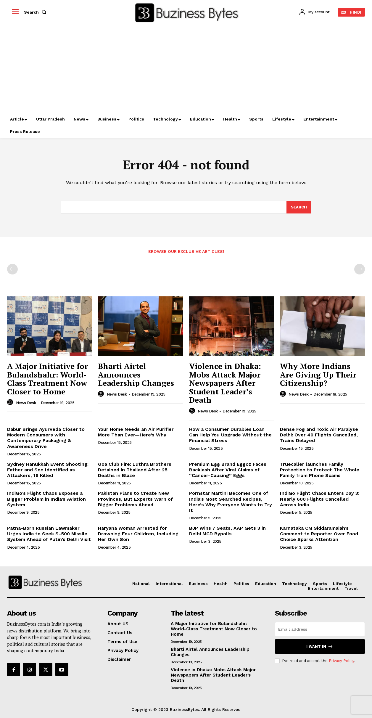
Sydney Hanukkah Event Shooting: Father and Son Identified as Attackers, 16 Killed (47, 469)
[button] (36, 12)
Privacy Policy (341, 660)
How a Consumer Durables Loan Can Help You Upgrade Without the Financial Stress (230, 434)
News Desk (26, 403)
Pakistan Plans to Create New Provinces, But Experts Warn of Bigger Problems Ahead (135, 498)
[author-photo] (11, 402)
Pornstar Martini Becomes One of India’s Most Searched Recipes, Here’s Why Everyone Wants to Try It (230, 501)
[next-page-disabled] (359, 269)
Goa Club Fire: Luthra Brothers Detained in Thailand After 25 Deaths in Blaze (134, 469)
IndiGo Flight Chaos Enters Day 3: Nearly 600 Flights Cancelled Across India (319, 498)
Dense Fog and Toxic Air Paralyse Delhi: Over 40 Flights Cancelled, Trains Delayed (319, 434)
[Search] (298, 207)
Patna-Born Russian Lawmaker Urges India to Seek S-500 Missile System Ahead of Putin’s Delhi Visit (49, 533)
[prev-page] (12, 269)
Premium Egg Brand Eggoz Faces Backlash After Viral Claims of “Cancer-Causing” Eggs (227, 469)
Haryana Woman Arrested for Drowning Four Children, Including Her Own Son (138, 533)
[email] (320, 629)
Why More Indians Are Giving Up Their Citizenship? (318, 374)
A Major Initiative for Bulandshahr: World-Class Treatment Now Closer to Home (47, 378)
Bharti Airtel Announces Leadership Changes (136, 374)
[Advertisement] (186, 68)
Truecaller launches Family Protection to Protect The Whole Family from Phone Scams (319, 469)
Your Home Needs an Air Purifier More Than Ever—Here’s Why (136, 432)
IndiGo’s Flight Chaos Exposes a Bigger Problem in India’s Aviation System (46, 498)
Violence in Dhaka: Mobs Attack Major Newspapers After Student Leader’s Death (225, 383)
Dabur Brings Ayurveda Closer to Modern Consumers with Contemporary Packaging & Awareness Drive (46, 437)
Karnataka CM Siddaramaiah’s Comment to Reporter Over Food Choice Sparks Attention (319, 533)
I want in (319, 646)
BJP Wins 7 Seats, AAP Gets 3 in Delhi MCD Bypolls (227, 531)
